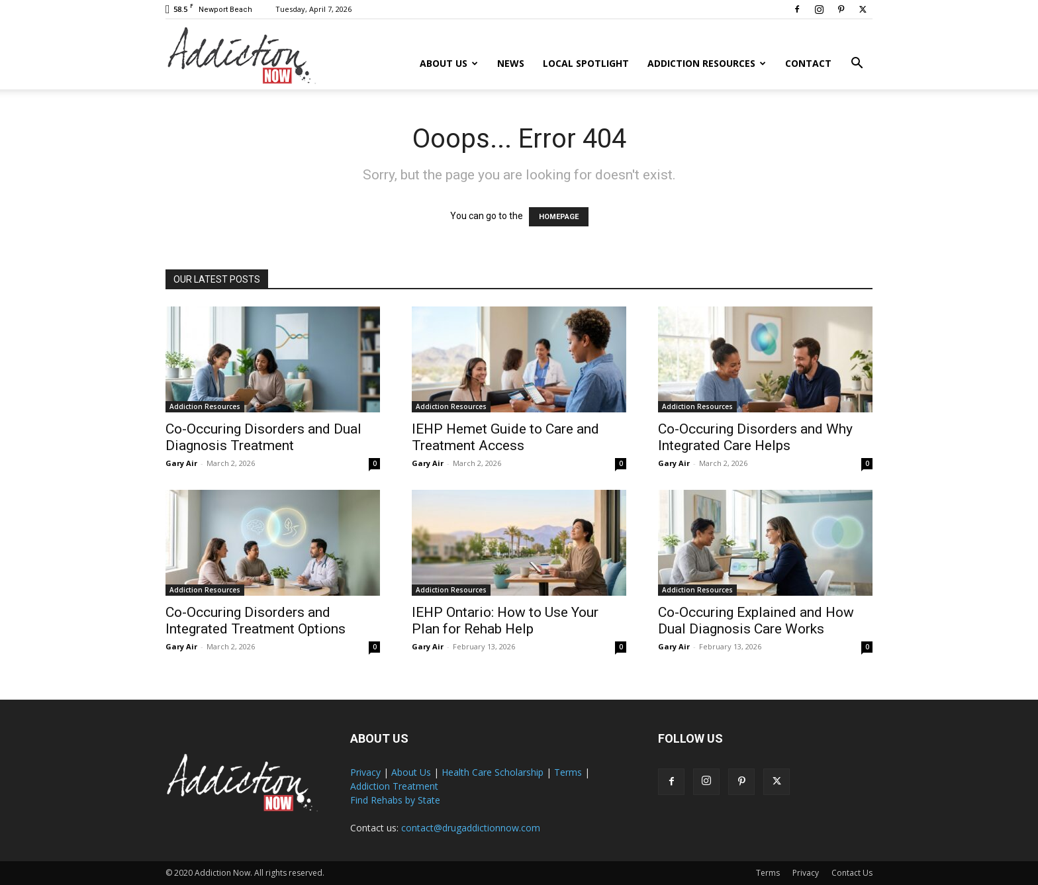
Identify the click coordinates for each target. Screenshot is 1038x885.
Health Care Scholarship (492, 772)
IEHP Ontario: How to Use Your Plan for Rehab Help (505, 620)
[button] (857, 64)
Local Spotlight (586, 63)
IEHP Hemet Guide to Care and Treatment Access (505, 437)
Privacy (365, 772)
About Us (449, 63)
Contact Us (852, 872)
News (510, 63)
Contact (808, 63)
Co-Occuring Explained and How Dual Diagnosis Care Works (756, 620)
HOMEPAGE (559, 216)
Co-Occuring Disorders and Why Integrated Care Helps (755, 437)
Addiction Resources (706, 63)
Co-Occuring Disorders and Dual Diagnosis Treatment (263, 437)
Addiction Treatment (394, 786)
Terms (568, 772)
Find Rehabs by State (395, 800)
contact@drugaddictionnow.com (470, 827)
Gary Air (181, 463)
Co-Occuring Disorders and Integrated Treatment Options (255, 620)
